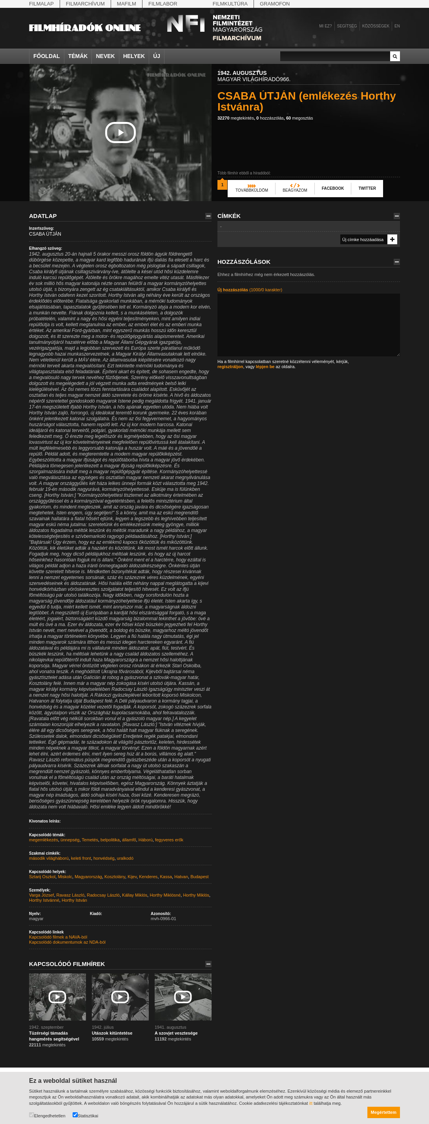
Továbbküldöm (251, 190)
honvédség (104, 858)
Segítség (347, 26)
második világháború (49, 858)
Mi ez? (325, 26)
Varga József (41, 895)
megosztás (299, 118)
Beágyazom (295, 190)
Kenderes (148, 876)
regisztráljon (230, 366)
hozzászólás (270, 118)
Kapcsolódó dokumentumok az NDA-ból (67, 942)
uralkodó (125, 858)
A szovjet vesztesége (176, 1033)
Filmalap (41, 4)
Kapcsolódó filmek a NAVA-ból (58, 937)
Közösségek (375, 26)
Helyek (134, 56)
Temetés (90, 839)
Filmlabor (162, 4)
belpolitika (110, 839)
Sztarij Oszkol (42, 876)
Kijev (132, 876)
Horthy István (74, 900)
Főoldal (46, 56)
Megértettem (383, 1112)
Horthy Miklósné (165, 895)
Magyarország (88, 876)
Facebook (333, 188)
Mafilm (126, 4)
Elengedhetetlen (47, 1115)
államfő (129, 839)
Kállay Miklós (134, 895)
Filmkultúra (230, 4)
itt (311, 1103)
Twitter (367, 188)
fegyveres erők (169, 839)
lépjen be (265, 366)
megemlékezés (43, 839)
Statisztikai (86, 1115)
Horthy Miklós (196, 895)
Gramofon (275, 4)
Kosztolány (114, 876)
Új (156, 56)
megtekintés (235, 118)
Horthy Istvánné (44, 900)
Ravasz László (71, 895)
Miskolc (65, 876)
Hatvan (181, 876)
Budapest (199, 876)
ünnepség (69, 839)
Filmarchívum (85, 4)
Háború (146, 839)
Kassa (166, 876)
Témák (78, 56)
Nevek (105, 56)
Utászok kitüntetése (112, 1033)
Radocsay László (103, 895)
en (397, 26)
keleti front (81, 858)
